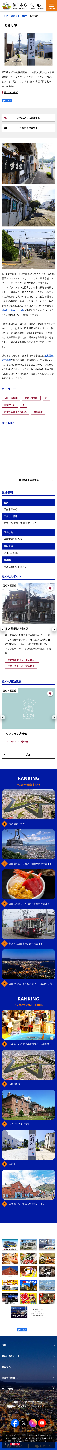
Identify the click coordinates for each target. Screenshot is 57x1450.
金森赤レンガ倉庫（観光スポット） (27, 1204)
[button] (3, 629)
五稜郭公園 (14, 1084)
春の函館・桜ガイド (19, 823)
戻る (17, 755)
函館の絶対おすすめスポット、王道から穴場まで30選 (32, 983)
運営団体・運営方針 (17, 1406)
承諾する (15, 1444)
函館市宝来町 (11, 92)
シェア (7, 100)
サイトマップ (37, 1406)
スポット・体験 (19, 15)
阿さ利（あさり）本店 (13, 310)
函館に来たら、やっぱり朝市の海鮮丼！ (29, 903)
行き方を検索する (21, 128)
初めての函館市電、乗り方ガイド (26, 943)
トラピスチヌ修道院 (19, 1124)
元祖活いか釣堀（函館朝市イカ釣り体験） (30, 1044)
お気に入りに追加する (22, 117)
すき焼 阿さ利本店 (16, 629)
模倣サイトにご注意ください (28, 1401)
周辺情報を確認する (35, 480)
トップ (4, 15)
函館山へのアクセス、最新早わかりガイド (30, 863)
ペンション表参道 (16, 734)
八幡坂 (12, 1164)
